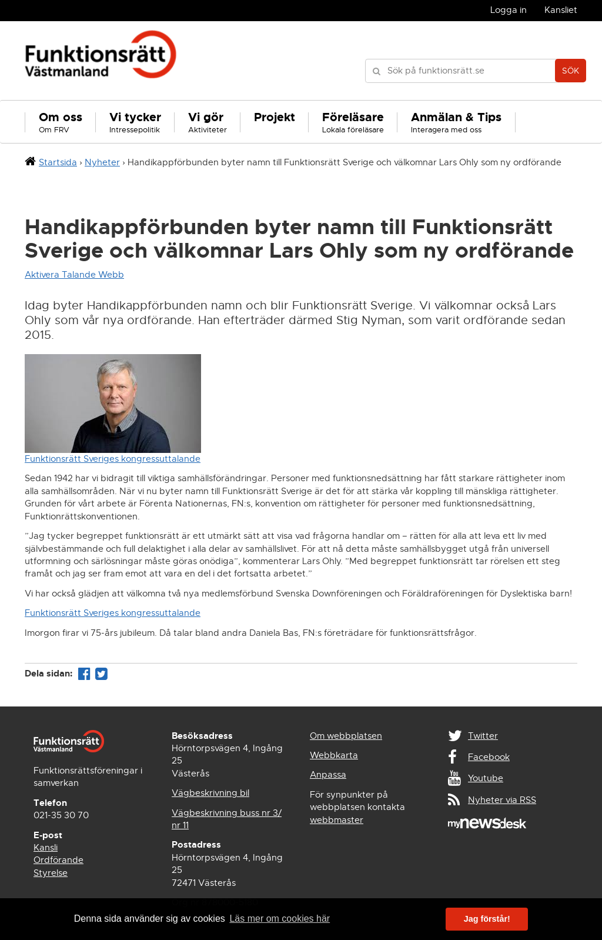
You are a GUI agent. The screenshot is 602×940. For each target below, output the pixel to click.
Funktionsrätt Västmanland (101, 60)
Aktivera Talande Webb (74, 274)
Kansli (46, 847)
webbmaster (336, 820)
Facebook (489, 757)
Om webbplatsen (346, 736)
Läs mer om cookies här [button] (279, 919)
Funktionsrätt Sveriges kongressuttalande (112, 459)
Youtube (485, 778)
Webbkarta (334, 755)
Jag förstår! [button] (487, 919)
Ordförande (58, 860)
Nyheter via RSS (502, 800)
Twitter (483, 736)
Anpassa (328, 774)
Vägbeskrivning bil (210, 793)
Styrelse (51, 873)
